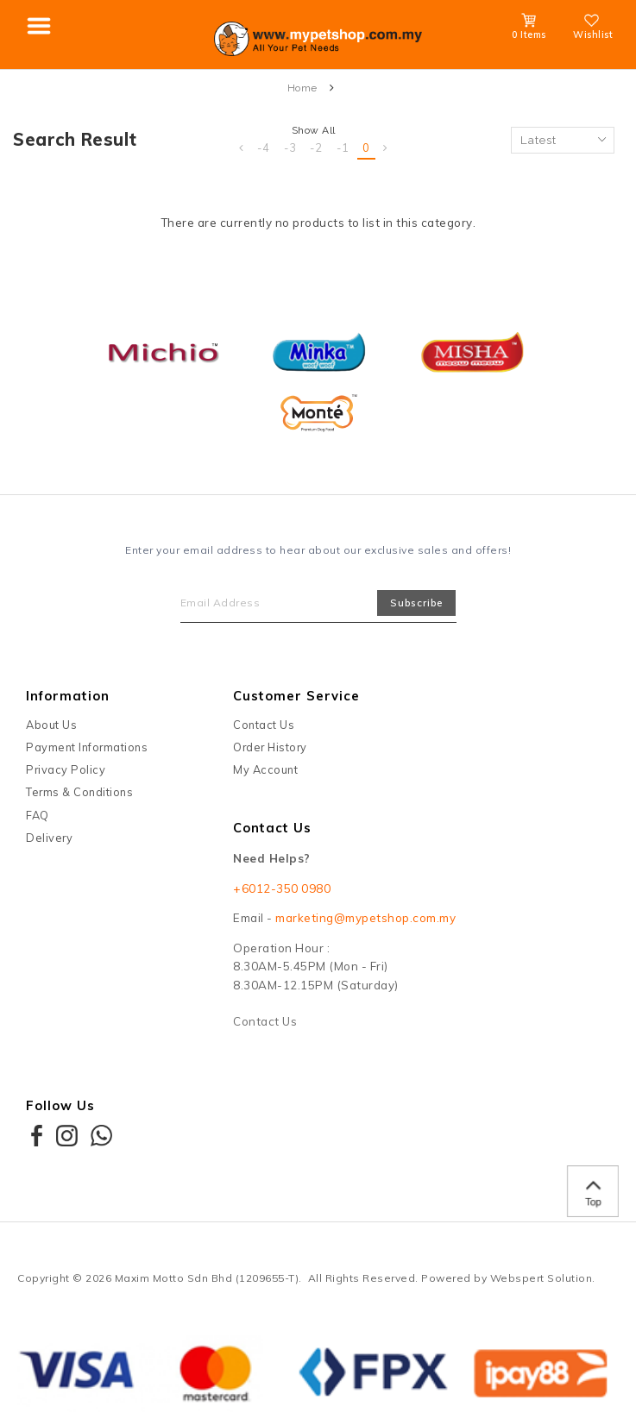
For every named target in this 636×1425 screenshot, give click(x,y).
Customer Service (296, 695)
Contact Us (263, 724)
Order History (270, 747)
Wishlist (593, 29)
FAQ (37, 815)
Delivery (49, 837)
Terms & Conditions (79, 792)
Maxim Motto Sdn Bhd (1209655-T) (207, 1277)
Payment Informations (87, 747)
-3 (290, 147)
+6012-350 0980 (282, 888)
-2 (316, 147)
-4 (263, 147)
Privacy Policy (65, 769)
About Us (51, 724)
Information (68, 695)
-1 (343, 147)
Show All (314, 130)
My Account (265, 769)
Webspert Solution (541, 1277)
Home (302, 88)
